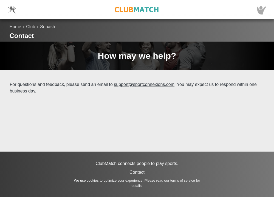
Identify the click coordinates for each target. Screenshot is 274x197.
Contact (137, 172)
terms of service (182, 180)
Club (30, 26)
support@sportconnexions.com (144, 84)
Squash (47, 26)
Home (15, 26)
